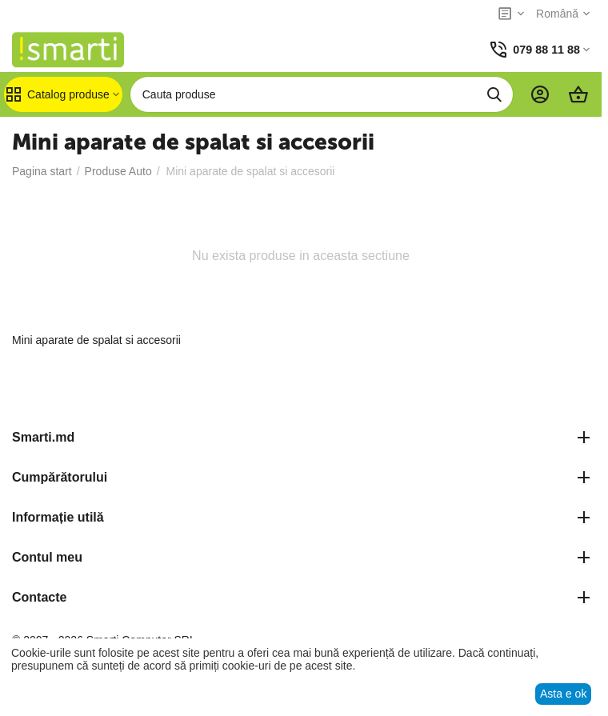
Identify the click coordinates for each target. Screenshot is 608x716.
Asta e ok (563, 693)
